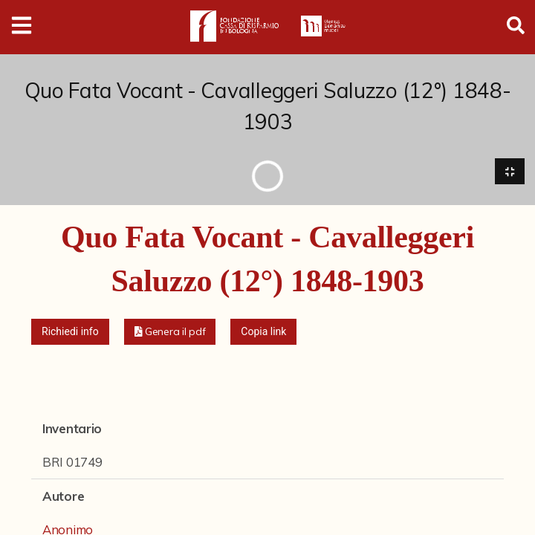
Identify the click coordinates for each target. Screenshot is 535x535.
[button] (170, 332)
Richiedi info (70, 331)
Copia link (263, 331)
